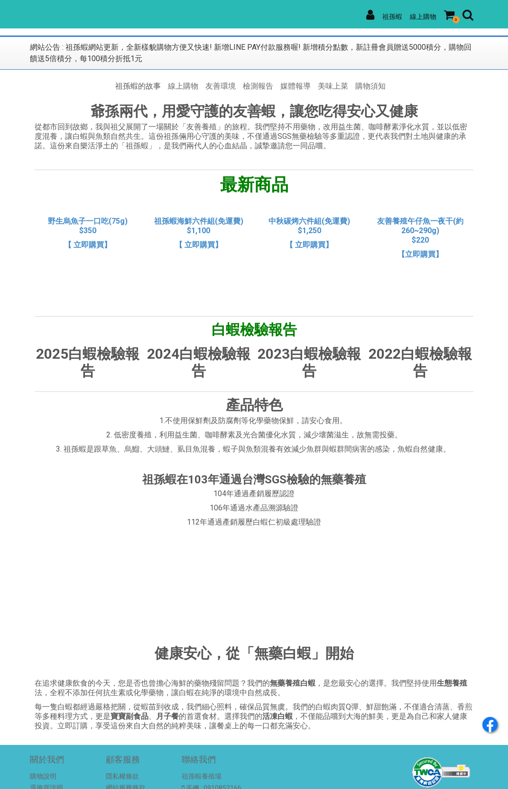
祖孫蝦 (392, 16)
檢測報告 (258, 86)
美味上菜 (333, 86)
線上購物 (423, 16)
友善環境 (220, 86)
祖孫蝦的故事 (138, 86)
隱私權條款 (122, 776)
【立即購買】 (420, 254)
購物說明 (43, 776)
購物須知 (370, 86)
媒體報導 (295, 86)
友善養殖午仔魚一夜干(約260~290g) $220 (420, 231)
